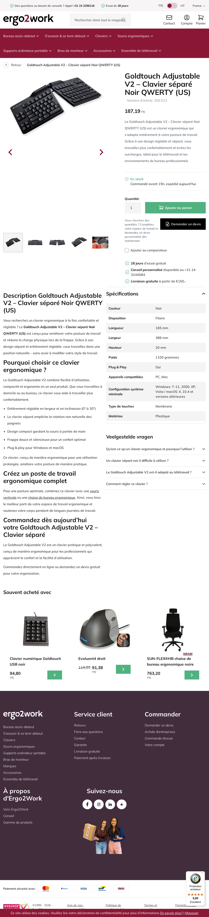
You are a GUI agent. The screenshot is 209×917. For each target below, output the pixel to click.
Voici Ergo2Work (15, 809)
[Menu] (202, 873)
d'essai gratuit (148, 263)
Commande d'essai (159, 738)
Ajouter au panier (175, 207)
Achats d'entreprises (160, 732)
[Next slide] (101, 152)
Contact (79, 738)
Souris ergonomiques (135, 36)
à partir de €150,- (158, 281)
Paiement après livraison (92, 758)
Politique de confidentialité (115, 907)
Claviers (103, 36)
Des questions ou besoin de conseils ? (39, 6)
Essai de (117, 6)
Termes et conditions (150, 907)
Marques (9, 766)
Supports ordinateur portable (27, 51)
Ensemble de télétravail (141, 51)
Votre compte (155, 745)
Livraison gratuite (87, 751)
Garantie (80, 745)
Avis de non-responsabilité (76, 907)
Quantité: (132, 199)
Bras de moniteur (73, 51)
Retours (80, 725)
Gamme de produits (17, 822)
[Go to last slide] (11, 152)
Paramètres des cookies (185, 907)
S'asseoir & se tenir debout (67, 36)
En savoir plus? (171, 913)
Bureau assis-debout (21, 36)
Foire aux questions (88, 732)
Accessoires (104, 51)
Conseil (8, 816)
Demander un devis (183, 224)
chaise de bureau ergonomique (51, 497)
